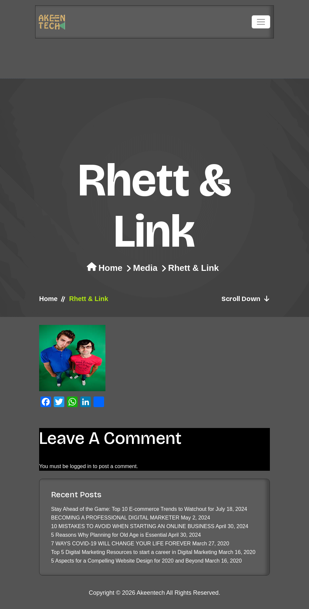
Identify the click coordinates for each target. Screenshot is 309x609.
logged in (81, 466)
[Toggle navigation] (261, 22)
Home (110, 268)
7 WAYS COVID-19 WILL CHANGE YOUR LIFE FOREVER (121, 543)
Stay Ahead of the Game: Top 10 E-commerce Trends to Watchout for (132, 509)
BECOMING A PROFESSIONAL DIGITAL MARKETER (115, 517)
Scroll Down (245, 299)
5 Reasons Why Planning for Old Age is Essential (109, 535)
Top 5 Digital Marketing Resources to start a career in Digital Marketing (134, 552)
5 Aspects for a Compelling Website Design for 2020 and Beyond (127, 561)
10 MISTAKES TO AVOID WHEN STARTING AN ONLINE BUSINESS (133, 526)
